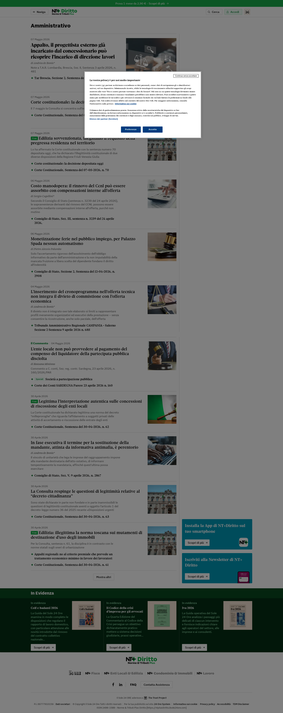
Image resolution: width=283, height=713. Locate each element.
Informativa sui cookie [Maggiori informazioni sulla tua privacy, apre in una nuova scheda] (125, 104)
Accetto (153, 129)
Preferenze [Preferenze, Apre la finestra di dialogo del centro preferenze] (131, 129)
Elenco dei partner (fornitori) (104, 119)
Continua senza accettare (186, 76)
